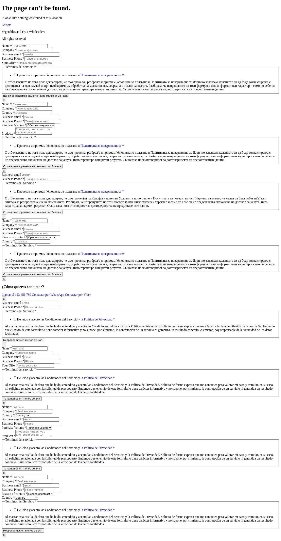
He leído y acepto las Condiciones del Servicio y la (66, 320)
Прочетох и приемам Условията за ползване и (70, 75)
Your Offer (10, 62)
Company (9, 50)
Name (7, 45)
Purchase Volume (14, 125)
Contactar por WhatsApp (48, 296)
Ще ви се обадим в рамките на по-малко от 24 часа (35, 95)
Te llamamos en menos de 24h (21, 399)
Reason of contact (14, 238)
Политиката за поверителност (101, 75)
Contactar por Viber (78, 296)
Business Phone (13, 58)
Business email (12, 54)
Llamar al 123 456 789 (17, 296)
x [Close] (4, 100)
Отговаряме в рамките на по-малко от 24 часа (32, 167)
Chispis (6, 25)
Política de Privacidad (98, 320)
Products (8, 134)
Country (8, 112)
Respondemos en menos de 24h (22, 341)
